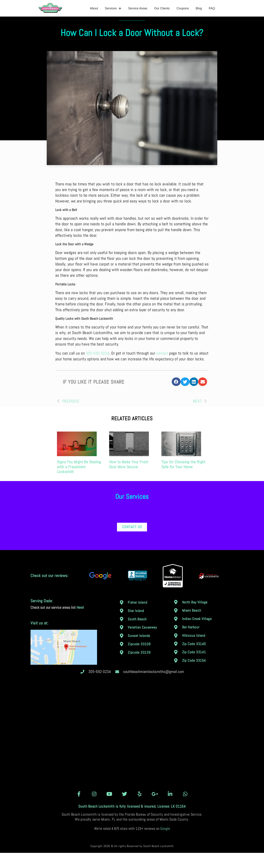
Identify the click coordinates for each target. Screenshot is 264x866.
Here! (80, 620)
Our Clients (162, 8)
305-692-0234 (98, 360)
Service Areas (137, 8)
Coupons (183, 8)
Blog (199, 8)
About (94, 8)
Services (113, 8)
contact (163, 360)
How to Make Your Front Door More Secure (128, 477)
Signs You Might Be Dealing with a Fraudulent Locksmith (79, 480)
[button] (176, 395)
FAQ (212, 8)
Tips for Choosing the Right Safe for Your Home (183, 477)
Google (165, 841)
